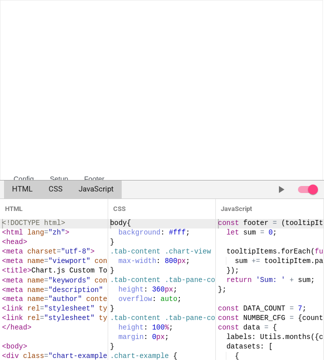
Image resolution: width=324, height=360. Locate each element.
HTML (22, 189)
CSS (56, 189)
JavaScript (96, 189)
